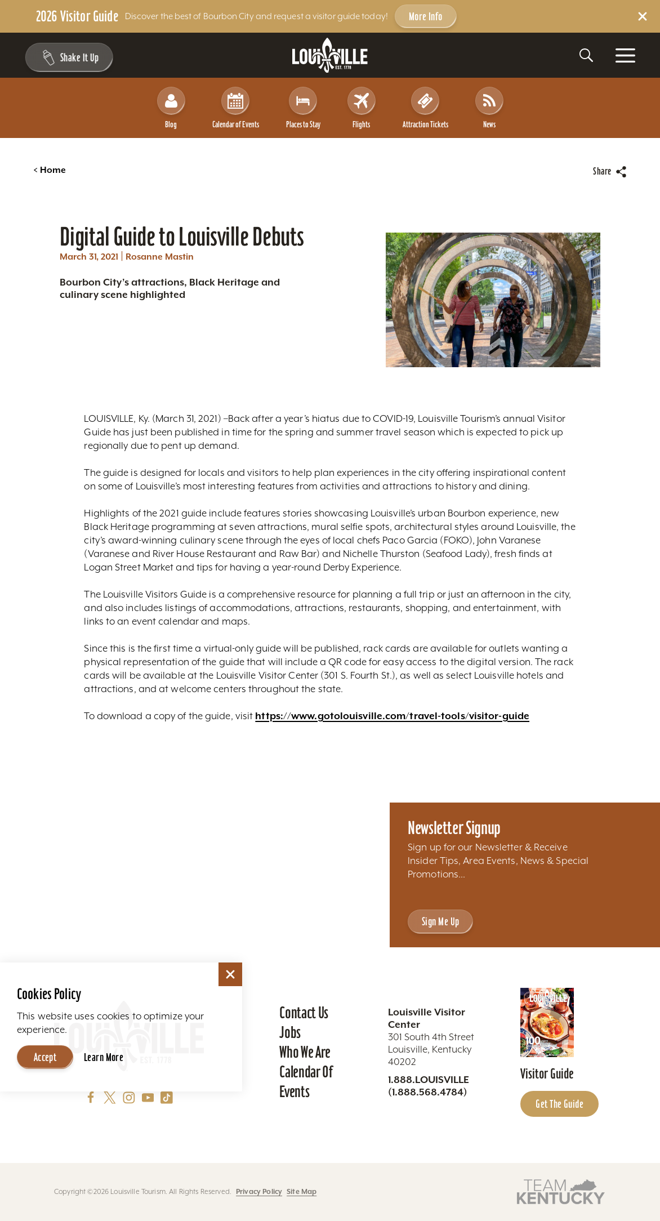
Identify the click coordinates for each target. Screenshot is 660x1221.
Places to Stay (303, 108)
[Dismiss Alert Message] (642, 16)
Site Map (301, 1191)
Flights (361, 108)
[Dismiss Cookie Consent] (230, 974)
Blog (171, 108)
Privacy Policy (259, 1191)
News (489, 108)
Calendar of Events (235, 108)
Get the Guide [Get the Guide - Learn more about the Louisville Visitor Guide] (559, 1104)
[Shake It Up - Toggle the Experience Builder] (69, 57)
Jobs (290, 1032)
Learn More (103, 1057)
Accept (45, 1057)
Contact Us (303, 1013)
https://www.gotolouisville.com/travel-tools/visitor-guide (392, 716)
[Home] (330, 55)
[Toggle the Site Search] (586, 55)
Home (49, 170)
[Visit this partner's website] (561, 1191)
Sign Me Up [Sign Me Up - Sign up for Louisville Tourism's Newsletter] (440, 921)
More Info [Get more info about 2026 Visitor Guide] (426, 16)
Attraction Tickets (425, 108)
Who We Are (305, 1052)
